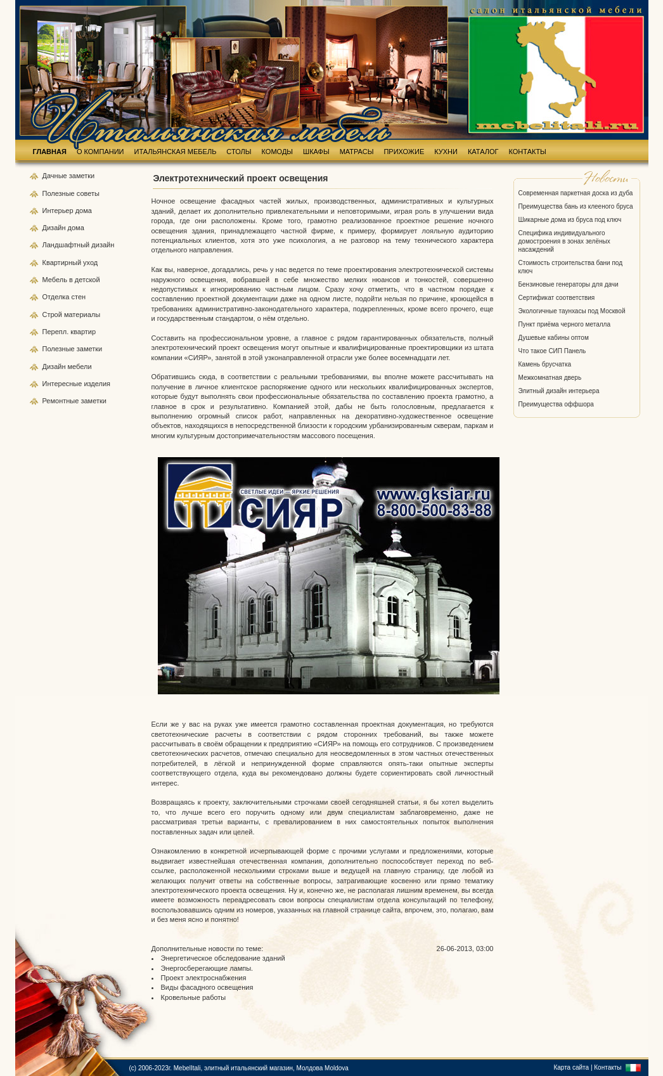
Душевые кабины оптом (553, 337)
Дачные (55, 175)
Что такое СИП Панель (552, 350)
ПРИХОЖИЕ (403, 151)
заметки (81, 175)
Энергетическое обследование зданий (223, 958)
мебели (80, 366)
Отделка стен (64, 297)
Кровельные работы (193, 997)
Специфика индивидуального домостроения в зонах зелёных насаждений (564, 241)
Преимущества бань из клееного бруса (575, 206)
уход (90, 262)
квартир (83, 331)
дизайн (102, 245)
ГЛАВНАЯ (50, 151)
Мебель (55, 279)
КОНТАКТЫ (527, 151)
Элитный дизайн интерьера (559, 390)
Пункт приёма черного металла (564, 324)
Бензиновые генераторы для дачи (568, 284)
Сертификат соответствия (556, 297)
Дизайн (55, 227)
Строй (53, 314)
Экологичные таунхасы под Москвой (572, 311)
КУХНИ (446, 151)
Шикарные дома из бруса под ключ (570, 219)
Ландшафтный (67, 245)
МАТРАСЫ (357, 151)
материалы (82, 314)
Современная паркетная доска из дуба (575, 193)
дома (83, 210)
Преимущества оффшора (556, 404)
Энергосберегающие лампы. (207, 968)
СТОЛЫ (238, 151)
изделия (97, 383)
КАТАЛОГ (483, 151)
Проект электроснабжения (204, 978)
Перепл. (56, 331)
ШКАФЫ (316, 151)
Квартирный (63, 262)
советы (88, 193)
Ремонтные (61, 401)
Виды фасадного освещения (207, 987)
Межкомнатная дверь (550, 377)
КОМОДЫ (277, 151)
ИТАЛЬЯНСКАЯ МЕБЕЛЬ (175, 151)
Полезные (59, 193)
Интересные (63, 383)
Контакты (607, 1067)
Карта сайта (571, 1067)
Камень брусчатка (545, 364)
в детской (84, 279)
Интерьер (58, 210)
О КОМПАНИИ (100, 151)
